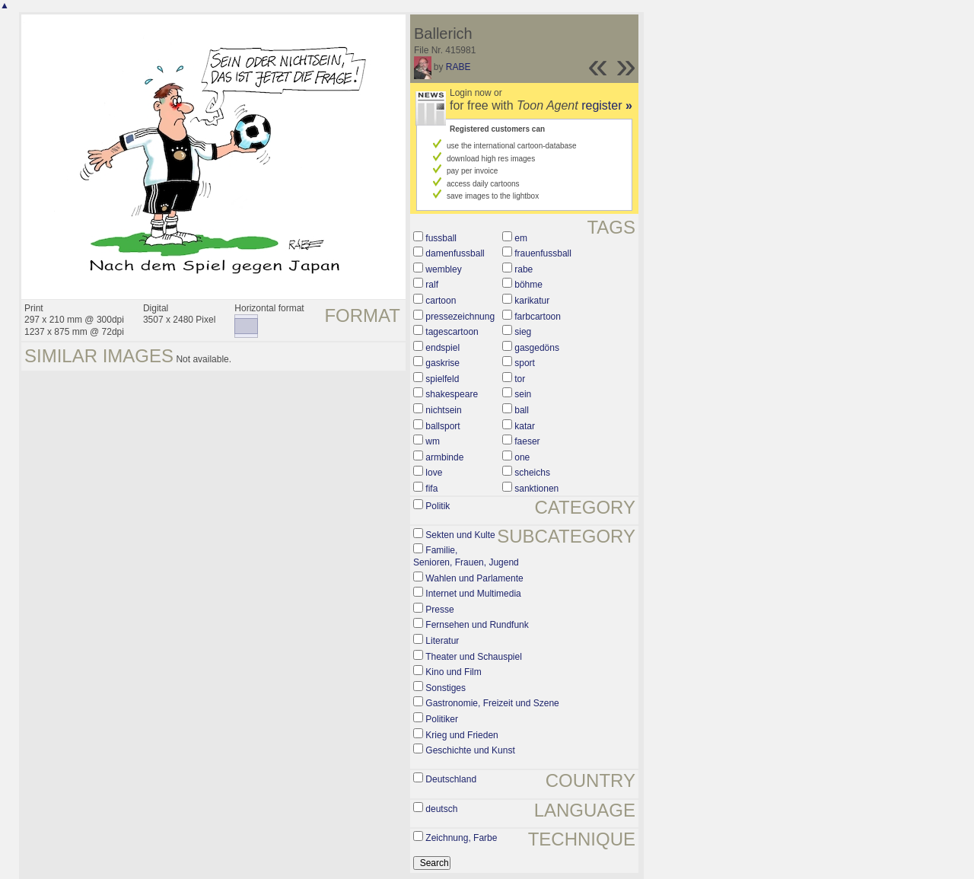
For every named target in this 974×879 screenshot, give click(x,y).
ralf (431, 284)
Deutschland (450, 779)
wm (432, 441)
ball (521, 410)
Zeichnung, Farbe (461, 838)
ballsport (442, 426)
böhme (528, 284)
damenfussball (454, 253)
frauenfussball (542, 253)
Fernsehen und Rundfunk (476, 624)
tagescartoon (451, 331)
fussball (441, 238)
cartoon (440, 300)
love (433, 472)
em (520, 238)
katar (524, 426)
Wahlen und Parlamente (474, 578)
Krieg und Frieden (461, 735)
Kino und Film (453, 672)
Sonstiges (445, 688)
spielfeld (442, 379)
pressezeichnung (460, 316)
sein (522, 394)
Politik (437, 506)
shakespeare (451, 394)
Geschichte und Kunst (469, 750)
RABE (458, 67)
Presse (439, 609)
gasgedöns (536, 347)
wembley (443, 269)
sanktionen (536, 488)
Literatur (442, 640)
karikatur (531, 300)
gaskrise (442, 363)
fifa (431, 488)
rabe (523, 269)
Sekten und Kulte (460, 535)
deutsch (441, 809)
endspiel (442, 347)
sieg (522, 331)
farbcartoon (537, 316)
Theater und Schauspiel (473, 656)
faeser (527, 441)
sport (524, 363)
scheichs (532, 472)
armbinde (444, 457)
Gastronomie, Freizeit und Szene (492, 703)
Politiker (441, 719)
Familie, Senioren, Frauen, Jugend (466, 556)
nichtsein (443, 410)
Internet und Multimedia (472, 593)
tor (519, 379)
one (522, 457)
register (606, 105)
